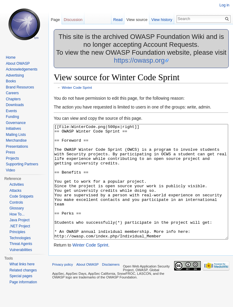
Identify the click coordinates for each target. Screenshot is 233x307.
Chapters (13, 99)
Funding (12, 117)
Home (10, 57)
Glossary (16, 208)
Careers (12, 93)
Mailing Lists (16, 135)
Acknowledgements (21, 69)
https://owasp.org (139, 60)
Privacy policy (62, 287)
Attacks (15, 190)
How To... (17, 214)
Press (10, 152)
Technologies (20, 238)
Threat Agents (20, 244)
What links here (22, 264)
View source (137, 19)
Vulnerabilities (20, 250)
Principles (17, 232)
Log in (224, 5)
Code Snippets (21, 196)
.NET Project (19, 226)
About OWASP (18, 63)
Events (11, 111)
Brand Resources (20, 87)
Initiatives (13, 128)
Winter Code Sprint (77, 87)
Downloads (15, 105)
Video (10, 170)
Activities (16, 184)
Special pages (20, 276)
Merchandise (16, 140)
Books (11, 81)
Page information (23, 282)
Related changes (23, 270)
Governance (15, 123)
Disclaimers (111, 287)
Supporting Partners (22, 164)
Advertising (15, 75)
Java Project (19, 220)
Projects (12, 158)
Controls (16, 202)
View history (161, 19)
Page (55, 19)
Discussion (73, 19)
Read (118, 19)
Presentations (17, 146)
